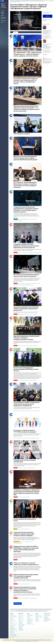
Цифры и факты (12, 614)
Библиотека (36, 614)
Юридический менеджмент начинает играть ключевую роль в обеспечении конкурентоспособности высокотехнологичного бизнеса (25, 589)
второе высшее (30, 252)
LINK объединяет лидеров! (22, 134)
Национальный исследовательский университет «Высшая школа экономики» (19, 610)
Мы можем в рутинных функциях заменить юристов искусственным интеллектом (26, 275)
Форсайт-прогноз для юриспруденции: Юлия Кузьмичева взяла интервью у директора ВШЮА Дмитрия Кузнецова (25, 158)
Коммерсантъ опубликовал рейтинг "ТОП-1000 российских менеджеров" (25, 431)
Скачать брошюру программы (48, 19)
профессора (23, 283)
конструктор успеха (26, 541)
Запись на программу (47, 16)
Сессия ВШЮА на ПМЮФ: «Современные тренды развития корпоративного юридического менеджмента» (26, 404)
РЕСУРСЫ (36, 613)
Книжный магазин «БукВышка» (39, 616)
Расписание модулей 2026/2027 (2, 12)
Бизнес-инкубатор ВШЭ (21, 625)
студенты (31, 541)
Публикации (36, 621)
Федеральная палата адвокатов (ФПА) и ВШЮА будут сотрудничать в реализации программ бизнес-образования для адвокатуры (26, 548)
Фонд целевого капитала (13, 624)
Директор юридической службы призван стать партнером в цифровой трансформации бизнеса (26, 576)
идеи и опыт (19, 283)
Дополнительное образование (21, 622)
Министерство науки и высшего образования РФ (47, 615)
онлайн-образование (24, 252)
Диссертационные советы (30, 618)
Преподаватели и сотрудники (12, 619)
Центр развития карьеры (22, 624)
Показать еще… (18, 603)
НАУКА (28, 613)
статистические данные (25, 598)
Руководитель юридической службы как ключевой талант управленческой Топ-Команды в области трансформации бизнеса (26, 81)
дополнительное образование (18, 220)
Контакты (2, 22)
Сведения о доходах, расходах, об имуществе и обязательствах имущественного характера (13, 629)
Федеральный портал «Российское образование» (47, 619)
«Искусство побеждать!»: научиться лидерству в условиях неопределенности (26, 563)
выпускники (19, 467)
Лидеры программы (2, 15)
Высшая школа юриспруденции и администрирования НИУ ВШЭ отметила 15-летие (26, 369)
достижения (19, 380)
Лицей (19, 614)
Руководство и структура (13, 615)
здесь (47, 639)
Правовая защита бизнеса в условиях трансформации (25, 461)
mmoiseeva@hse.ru (47, 48)
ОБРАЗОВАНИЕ (21, 613)
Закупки (11, 621)
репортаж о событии (33, 283)
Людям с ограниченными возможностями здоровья (13, 634)
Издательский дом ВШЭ (38, 615)
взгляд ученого (28, 283)
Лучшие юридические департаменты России (25, 520)
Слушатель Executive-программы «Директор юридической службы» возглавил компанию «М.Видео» (24, 533)
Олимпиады (20, 616)
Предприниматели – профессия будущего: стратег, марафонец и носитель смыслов (26, 55)
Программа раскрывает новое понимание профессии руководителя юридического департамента (26, 308)
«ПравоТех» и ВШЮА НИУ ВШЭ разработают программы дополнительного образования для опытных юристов (26, 245)
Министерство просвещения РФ (46, 617)
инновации (19, 252)
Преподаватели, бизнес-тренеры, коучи (3, 18)
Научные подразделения (30, 614)
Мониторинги (28, 617)
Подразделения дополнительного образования (35, 610)
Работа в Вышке (12, 637)
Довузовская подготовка (22, 615)
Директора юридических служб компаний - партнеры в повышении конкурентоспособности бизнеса (27, 337)
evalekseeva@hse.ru (47, 33)
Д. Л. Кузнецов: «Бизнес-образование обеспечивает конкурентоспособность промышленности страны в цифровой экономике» (25, 184)
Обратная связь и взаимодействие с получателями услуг (21, 629)
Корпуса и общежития (13, 620)
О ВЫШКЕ (11, 613)
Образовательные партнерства (21, 627)
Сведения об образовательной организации (12, 632)
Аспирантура (20, 621)
